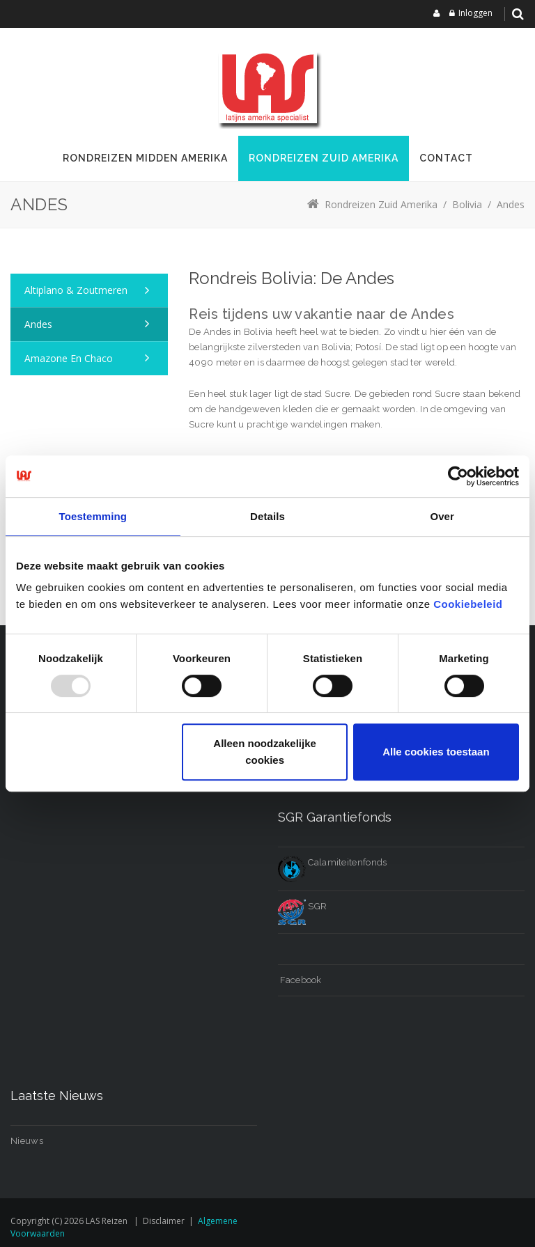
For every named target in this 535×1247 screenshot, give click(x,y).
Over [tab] (442, 516)
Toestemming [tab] (93, 516)
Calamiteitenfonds (332, 862)
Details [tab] (267, 516)
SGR (302, 906)
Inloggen (475, 13)
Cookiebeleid (467, 604)
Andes (38, 324)
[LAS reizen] (267, 87)
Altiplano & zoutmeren (75, 290)
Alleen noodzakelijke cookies (264, 751)
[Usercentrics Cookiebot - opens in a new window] (458, 476)
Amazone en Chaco (68, 358)
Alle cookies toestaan (435, 752)
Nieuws (26, 1141)
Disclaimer (164, 1221)
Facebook (300, 980)
